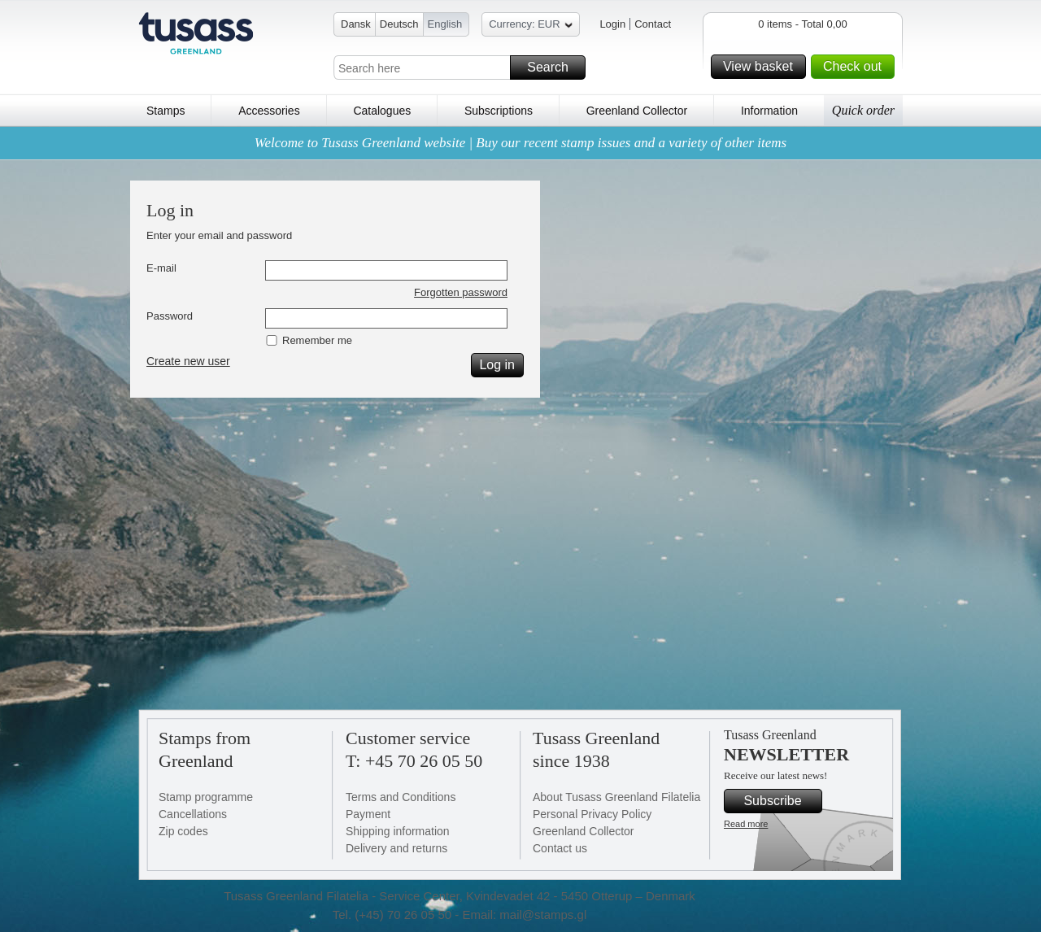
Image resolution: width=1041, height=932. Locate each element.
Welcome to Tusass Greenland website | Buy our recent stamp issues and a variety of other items (520, 142)
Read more (746, 824)
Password (169, 316)
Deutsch (399, 24)
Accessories (268, 110)
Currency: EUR (530, 26)
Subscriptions (498, 110)
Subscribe (780, 801)
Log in (499, 365)
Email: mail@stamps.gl (524, 914)
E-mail (161, 268)
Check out (856, 66)
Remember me (317, 340)
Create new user (188, 361)
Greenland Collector (637, 110)
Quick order (863, 110)
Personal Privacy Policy (592, 814)
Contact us (560, 848)
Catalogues (382, 110)
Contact (652, 24)
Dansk (356, 24)
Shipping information (398, 831)
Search (554, 67)
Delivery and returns (396, 848)
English (445, 24)
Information (769, 110)
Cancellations (193, 814)
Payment (368, 814)
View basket (762, 66)
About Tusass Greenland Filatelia (616, 797)
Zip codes (183, 831)
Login (612, 24)
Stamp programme (206, 797)
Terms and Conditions (400, 797)
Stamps (165, 110)
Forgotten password (460, 292)
